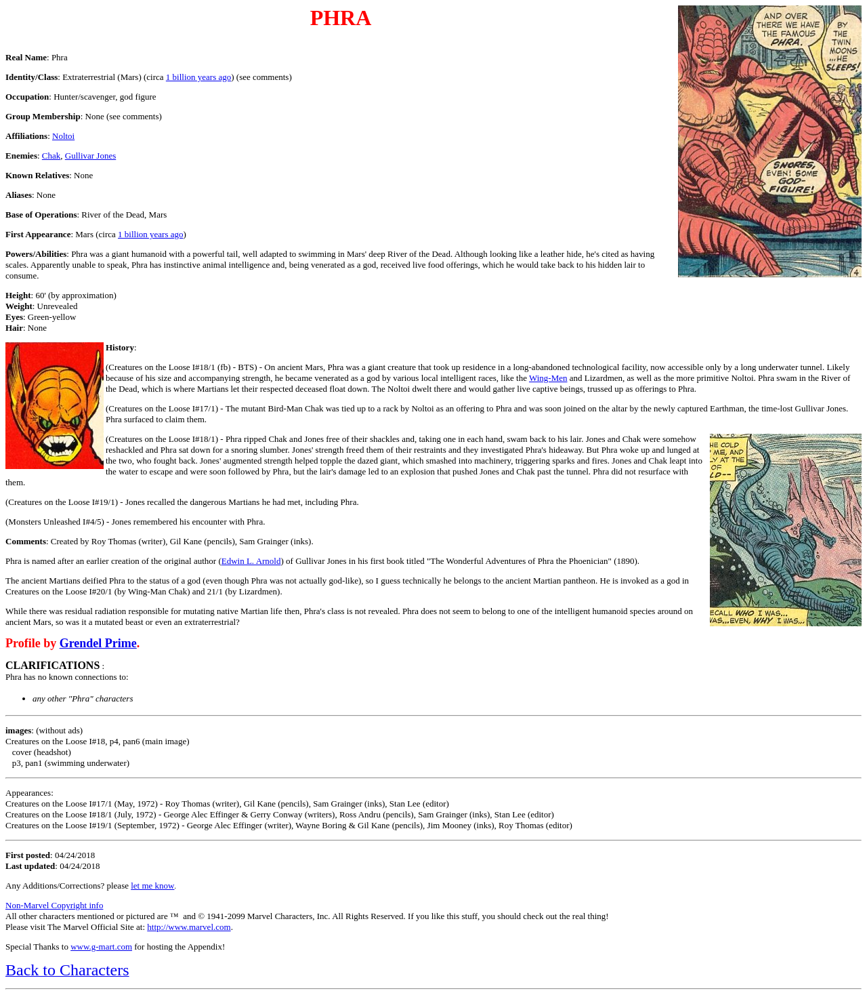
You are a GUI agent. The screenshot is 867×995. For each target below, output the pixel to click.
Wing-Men (548, 378)
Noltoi (63, 136)
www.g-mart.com (101, 946)
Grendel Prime (98, 643)
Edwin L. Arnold (251, 561)
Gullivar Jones (90, 155)
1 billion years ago (198, 77)
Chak (51, 155)
